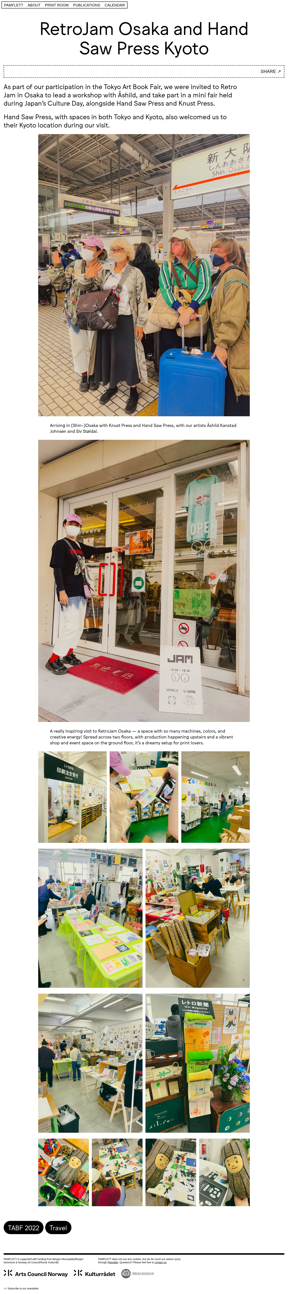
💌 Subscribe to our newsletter (21, 1288)
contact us (160, 1262)
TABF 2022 (23, 1227)
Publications (86, 5)
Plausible (113, 1262)
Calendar (115, 5)
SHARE (268, 71)
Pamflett (13, 5)
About (34, 5)
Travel (58, 1227)
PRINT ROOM (57, 5)
